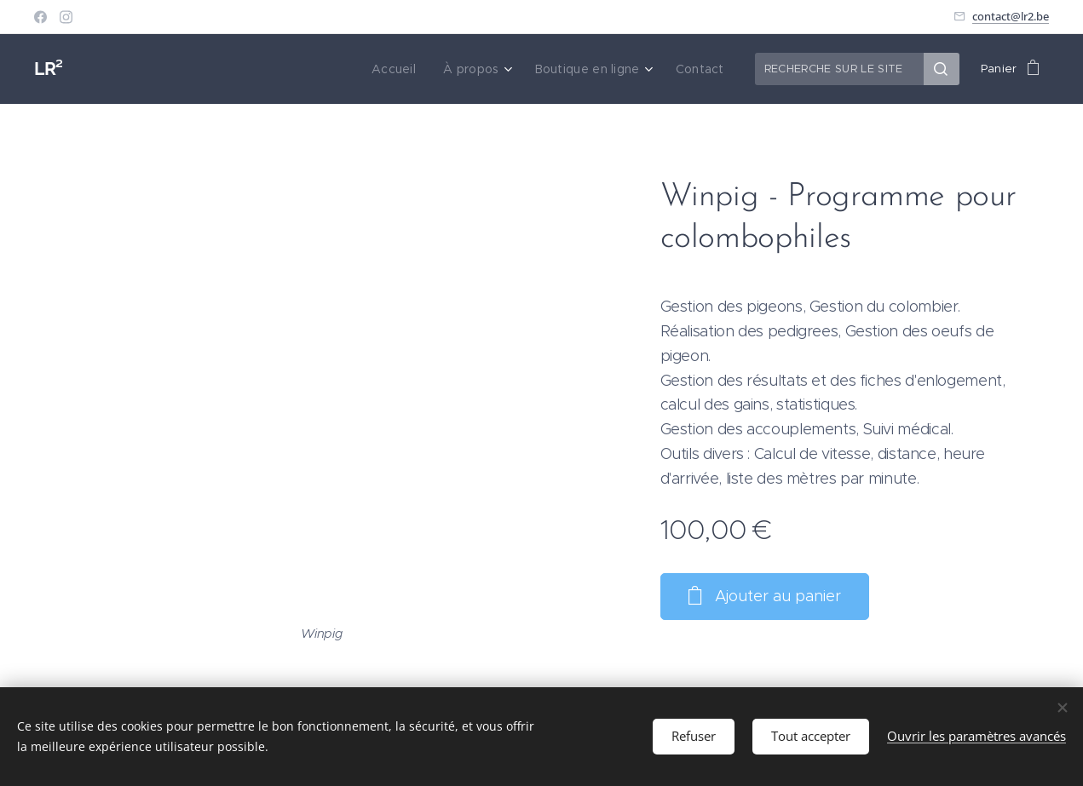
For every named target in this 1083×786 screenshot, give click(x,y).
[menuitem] (405, 69)
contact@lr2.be (1010, 16)
